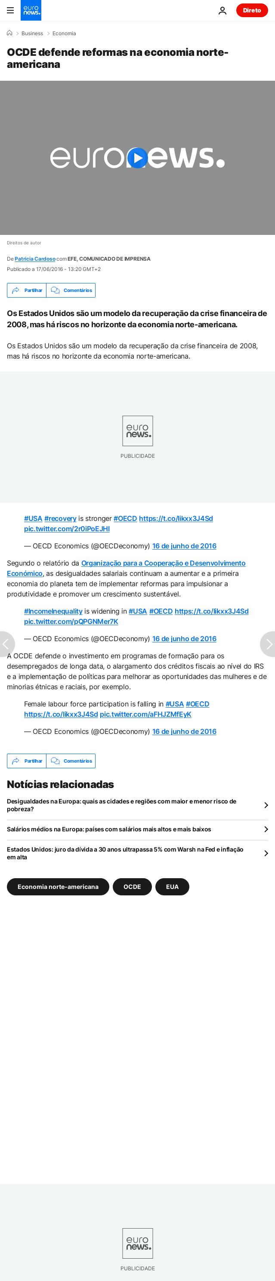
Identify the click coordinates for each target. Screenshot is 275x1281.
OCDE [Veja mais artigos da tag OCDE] (132, 886)
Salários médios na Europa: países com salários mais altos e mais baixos (109, 829)
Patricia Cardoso (35, 259)
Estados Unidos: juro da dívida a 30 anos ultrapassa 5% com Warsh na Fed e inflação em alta (125, 853)
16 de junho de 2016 (184, 546)
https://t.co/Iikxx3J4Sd (176, 518)
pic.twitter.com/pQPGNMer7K (71, 621)
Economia (64, 33)
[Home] (9, 33)
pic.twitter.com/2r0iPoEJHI (67, 528)
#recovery (60, 518)
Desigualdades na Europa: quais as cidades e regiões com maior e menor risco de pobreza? (121, 804)
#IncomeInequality (53, 611)
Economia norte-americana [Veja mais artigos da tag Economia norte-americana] (58, 886)
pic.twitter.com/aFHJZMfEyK (146, 714)
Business (32, 33)
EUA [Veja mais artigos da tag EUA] (172, 886)
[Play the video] (137, 158)
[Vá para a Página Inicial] (31, 10)
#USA (33, 518)
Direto (252, 10)
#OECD (125, 518)
